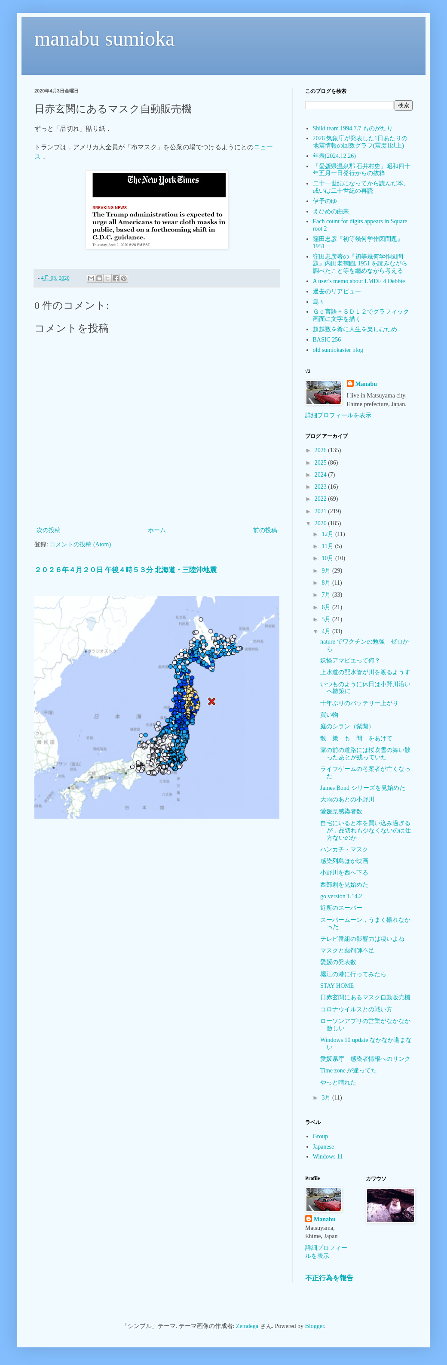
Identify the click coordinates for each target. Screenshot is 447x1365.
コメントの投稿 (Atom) (80, 544)
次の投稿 (49, 530)
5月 (326, 619)
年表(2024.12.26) (334, 156)
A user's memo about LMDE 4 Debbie (359, 281)
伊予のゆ (325, 201)
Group (320, 1136)
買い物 (329, 715)
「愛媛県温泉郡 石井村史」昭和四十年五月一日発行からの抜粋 (362, 170)
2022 (321, 499)
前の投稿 (265, 530)
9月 (326, 570)
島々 (319, 302)
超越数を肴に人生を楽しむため (355, 329)
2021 (321, 511)
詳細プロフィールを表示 (338, 415)
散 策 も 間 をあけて (356, 738)
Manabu (366, 384)
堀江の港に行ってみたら (353, 974)
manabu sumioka (104, 38)
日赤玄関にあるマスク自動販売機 (365, 997)
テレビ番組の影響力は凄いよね (362, 939)
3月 (326, 1097)
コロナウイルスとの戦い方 (356, 1009)
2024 (321, 474)
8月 (326, 582)
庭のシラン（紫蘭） (347, 726)
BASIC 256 (327, 339)
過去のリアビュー (337, 291)
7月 (326, 595)
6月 (326, 607)
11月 (328, 546)
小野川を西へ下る (344, 872)
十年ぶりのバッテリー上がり (359, 703)
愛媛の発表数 (338, 962)
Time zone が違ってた (348, 1070)
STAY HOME (337, 986)
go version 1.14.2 (341, 896)
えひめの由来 (331, 211)
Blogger (314, 1326)
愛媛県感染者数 (341, 811)
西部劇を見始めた (344, 884)
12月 (328, 534)
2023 (321, 487)
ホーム (157, 530)
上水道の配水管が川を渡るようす (365, 672)
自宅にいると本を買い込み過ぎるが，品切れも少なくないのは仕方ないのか (365, 830)
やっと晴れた (338, 1082)
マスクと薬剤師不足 (347, 950)
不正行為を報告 (329, 1278)
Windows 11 (328, 1156)
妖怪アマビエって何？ (350, 660)
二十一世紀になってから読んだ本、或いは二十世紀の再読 (361, 187)
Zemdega (247, 1326)
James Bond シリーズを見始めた (362, 788)
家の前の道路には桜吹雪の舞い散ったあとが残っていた (365, 754)
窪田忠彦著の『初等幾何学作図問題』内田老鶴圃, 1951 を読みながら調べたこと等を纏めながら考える (360, 263)
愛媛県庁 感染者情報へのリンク (365, 1059)
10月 (328, 558)
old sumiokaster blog (338, 350)
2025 (321, 462)
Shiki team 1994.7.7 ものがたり (353, 128)
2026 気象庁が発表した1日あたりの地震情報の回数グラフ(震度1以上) (360, 142)
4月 (326, 631)
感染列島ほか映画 (344, 861)
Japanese (323, 1146)
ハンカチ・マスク (344, 849)
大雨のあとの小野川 (347, 799)
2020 (321, 523)
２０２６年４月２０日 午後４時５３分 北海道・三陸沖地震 (125, 570)
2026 (321, 450)
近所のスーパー (341, 908)
